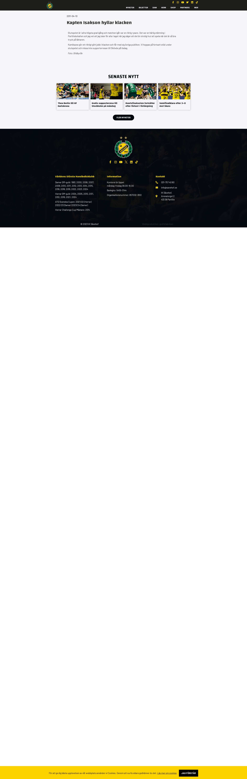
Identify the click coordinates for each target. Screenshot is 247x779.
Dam (155, 7)
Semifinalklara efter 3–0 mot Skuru (172, 104)
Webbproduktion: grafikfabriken (157, 224)
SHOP (173, 7)
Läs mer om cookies (167, 773)
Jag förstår (188, 773)
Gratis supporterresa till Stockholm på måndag (104, 104)
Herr (163, 7)
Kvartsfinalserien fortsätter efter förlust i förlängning (140, 104)
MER (196, 7)
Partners (185, 7)
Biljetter (143, 7)
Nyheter (130, 7)
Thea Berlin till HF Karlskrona (67, 104)
